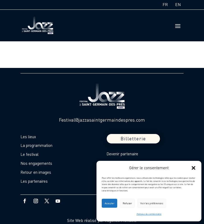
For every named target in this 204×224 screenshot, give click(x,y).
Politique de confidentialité (149, 214)
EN (178, 4)
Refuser (127, 203)
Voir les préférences (151, 203)
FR (165, 4)
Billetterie (133, 138)
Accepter (109, 203)
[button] (193, 168)
